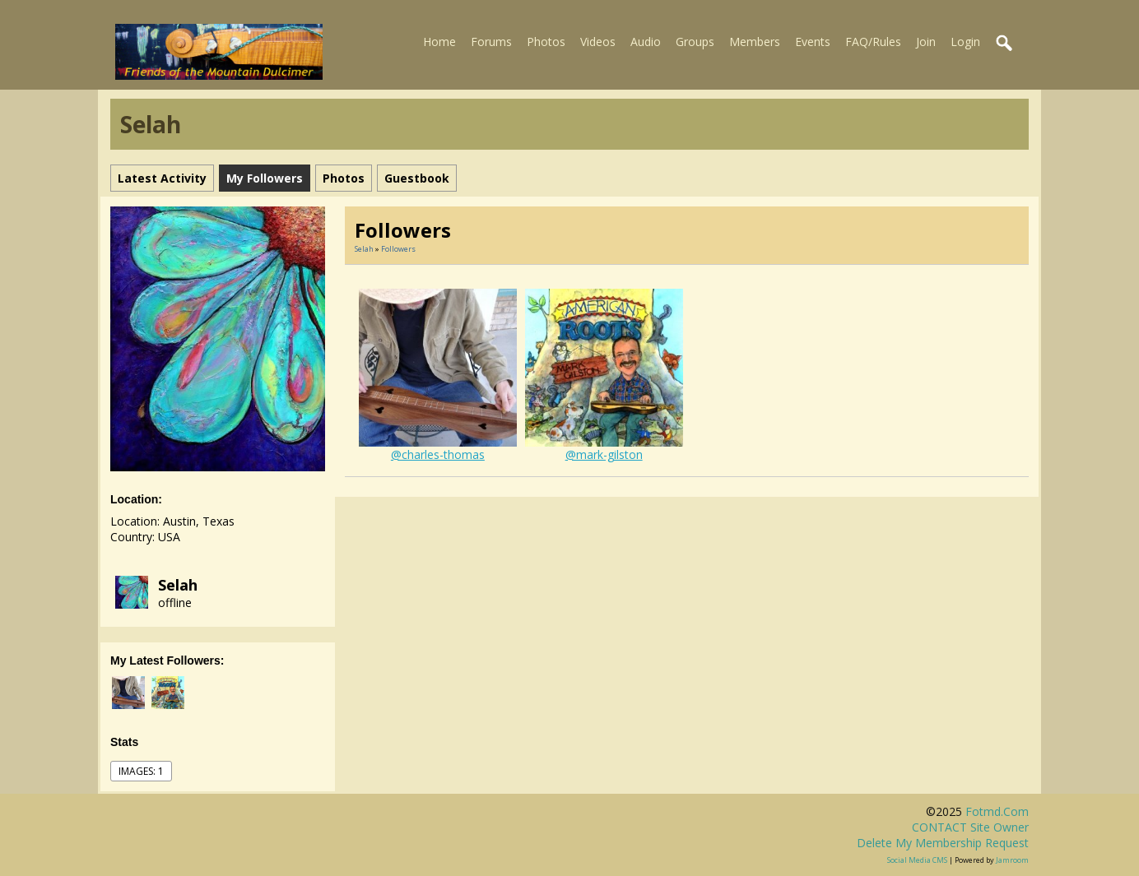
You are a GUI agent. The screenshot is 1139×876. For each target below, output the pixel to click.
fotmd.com (997, 811)
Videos (598, 41)
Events (812, 41)
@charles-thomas (438, 454)
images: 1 (141, 771)
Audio (645, 41)
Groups (695, 41)
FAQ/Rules (873, 41)
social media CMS (917, 860)
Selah (178, 585)
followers (398, 248)
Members (754, 41)
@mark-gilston (604, 454)
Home (439, 41)
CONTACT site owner (970, 827)
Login (965, 41)
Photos (546, 41)
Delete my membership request (943, 843)
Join (926, 41)
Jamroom (1012, 860)
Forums (491, 41)
